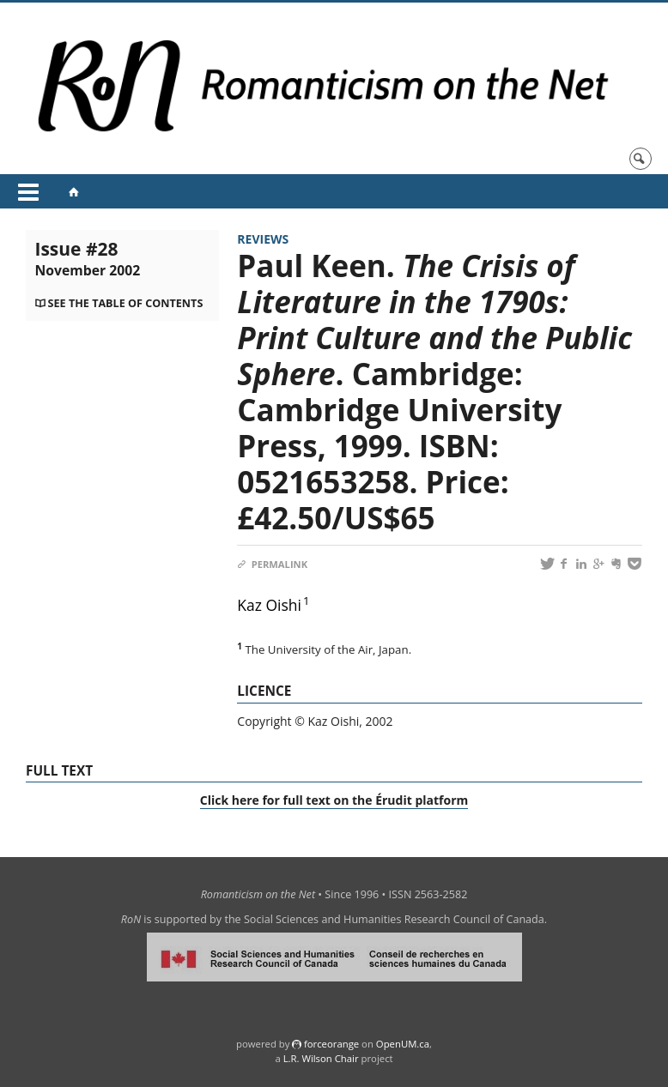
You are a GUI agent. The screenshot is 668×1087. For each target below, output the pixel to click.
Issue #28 (87, 258)
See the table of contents (125, 303)
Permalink (272, 564)
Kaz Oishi (269, 605)
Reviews (262, 239)
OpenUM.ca (402, 1043)
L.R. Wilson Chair (321, 1058)
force (331, 1043)
